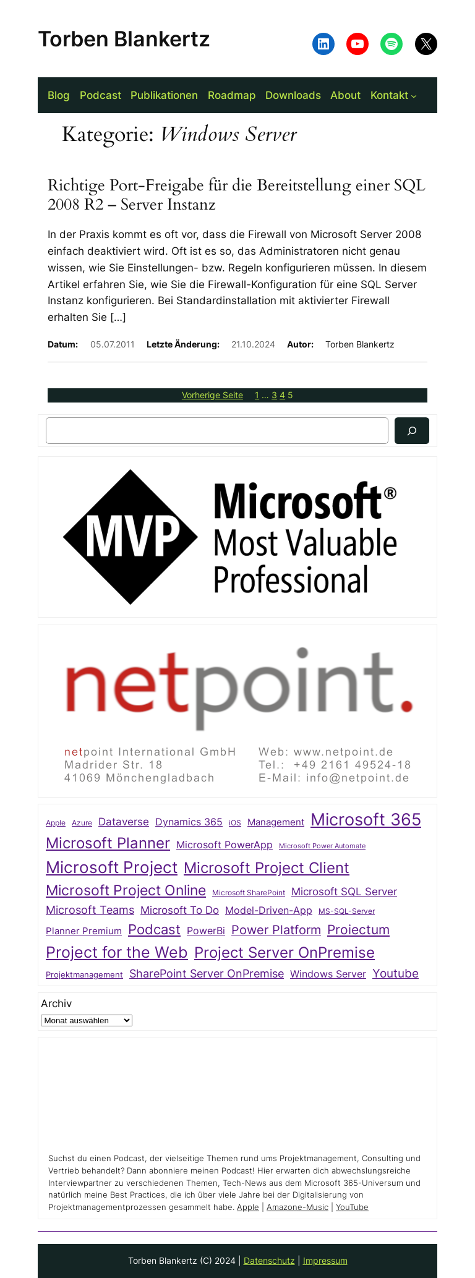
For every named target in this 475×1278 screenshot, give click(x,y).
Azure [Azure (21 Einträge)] (82, 823)
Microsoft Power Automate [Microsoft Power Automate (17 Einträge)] (322, 846)
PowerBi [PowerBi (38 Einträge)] (206, 931)
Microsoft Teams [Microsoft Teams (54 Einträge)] (90, 909)
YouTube (352, 1207)
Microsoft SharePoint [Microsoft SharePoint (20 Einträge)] (248, 892)
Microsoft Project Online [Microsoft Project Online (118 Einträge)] (126, 890)
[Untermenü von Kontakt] (414, 95)
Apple (248, 1207)
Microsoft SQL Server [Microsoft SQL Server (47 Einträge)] (344, 891)
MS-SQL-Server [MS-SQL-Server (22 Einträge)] (347, 911)
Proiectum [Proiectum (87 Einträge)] (358, 929)
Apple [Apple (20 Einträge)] (56, 823)
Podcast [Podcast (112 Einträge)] (154, 929)
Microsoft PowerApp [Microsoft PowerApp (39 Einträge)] (224, 845)
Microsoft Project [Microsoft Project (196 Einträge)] (112, 867)
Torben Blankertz (124, 38)
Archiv (56, 1003)
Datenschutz (269, 1260)
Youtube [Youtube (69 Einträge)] (395, 973)
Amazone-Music (297, 1207)
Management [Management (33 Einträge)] (275, 822)
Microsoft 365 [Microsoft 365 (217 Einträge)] (365, 819)
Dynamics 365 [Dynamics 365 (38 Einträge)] (189, 822)
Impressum (325, 1260)
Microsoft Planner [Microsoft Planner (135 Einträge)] (108, 843)
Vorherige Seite (212, 395)
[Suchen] (412, 430)
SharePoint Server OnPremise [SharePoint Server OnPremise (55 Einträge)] (206, 973)
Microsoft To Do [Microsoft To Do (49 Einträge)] (179, 909)
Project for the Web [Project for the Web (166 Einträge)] (117, 952)
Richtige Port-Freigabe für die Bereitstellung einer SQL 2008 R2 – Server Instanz (237, 195)
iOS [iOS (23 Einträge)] (235, 822)
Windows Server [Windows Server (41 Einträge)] (328, 974)
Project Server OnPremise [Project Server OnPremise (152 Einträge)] (284, 952)
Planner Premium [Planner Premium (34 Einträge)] (84, 931)
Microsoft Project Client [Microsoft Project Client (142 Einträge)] (266, 868)
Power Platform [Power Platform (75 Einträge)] (276, 929)
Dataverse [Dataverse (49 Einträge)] (123, 821)
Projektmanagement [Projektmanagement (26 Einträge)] (84, 974)
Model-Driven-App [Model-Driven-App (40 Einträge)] (268, 910)
